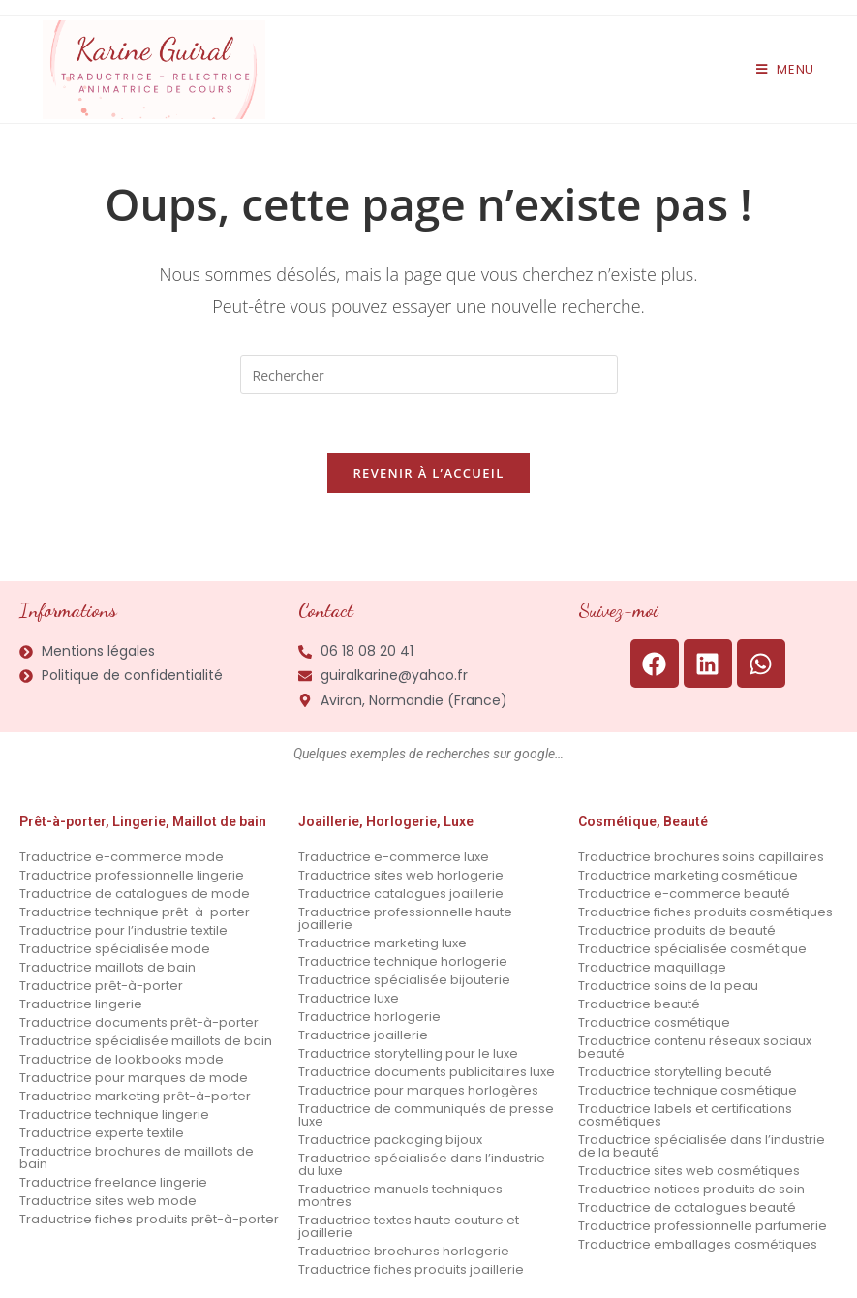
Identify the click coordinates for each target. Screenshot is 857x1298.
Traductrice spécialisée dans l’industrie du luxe (421, 1164)
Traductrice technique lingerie (114, 1114)
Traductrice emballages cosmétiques (697, 1244)
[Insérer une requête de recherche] (429, 374)
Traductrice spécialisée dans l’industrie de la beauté (701, 1145)
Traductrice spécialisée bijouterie (404, 980)
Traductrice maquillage (652, 967)
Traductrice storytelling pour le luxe (408, 1053)
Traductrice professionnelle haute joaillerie (405, 918)
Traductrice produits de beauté (677, 930)
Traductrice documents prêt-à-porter (139, 1022)
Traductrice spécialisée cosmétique (692, 949)
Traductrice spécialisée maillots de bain (145, 1041)
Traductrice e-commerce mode (121, 857)
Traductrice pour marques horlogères (418, 1090)
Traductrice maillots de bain (107, 967)
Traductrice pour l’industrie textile (123, 930)
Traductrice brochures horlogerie (403, 1251)
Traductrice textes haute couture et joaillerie (408, 1226)
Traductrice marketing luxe (382, 943)
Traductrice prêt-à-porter (101, 985)
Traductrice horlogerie (369, 1016)
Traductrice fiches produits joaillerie (411, 1269)
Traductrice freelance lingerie (113, 1182)
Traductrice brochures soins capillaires (701, 857)
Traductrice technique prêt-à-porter (134, 912)
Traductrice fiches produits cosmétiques (705, 912)
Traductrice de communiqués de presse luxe (426, 1114)
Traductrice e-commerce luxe (393, 857)
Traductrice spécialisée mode (114, 949)
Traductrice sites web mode (108, 1200)
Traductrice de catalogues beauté (687, 1207)
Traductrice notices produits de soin (691, 1189)
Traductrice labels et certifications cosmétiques (685, 1114)
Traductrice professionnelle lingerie (131, 875)
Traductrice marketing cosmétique (688, 875)
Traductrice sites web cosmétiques (689, 1170)
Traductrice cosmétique (654, 1022)
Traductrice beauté (639, 1004)
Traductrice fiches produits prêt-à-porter (149, 1219)
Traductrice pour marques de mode (133, 1077)
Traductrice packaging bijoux (390, 1139)
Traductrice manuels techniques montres (400, 1195)
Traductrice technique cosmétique (687, 1090)
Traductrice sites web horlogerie (401, 875)
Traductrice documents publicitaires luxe (426, 1072)
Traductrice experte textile (101, 1133)
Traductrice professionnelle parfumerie (702, 1226)
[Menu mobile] (785, 69)
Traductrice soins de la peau (668, 985)
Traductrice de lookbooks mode (121, 1059)
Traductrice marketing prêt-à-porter (135, 1096)
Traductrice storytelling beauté (675, 1072)
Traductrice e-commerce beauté (684, 893)
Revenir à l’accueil (428, 472)
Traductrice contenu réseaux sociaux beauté (694, 1047)
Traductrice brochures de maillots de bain (136, 1157)
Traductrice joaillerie (363, 1035)
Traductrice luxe (348, 998)
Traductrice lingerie (80, 1004)
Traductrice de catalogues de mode (134, 893)
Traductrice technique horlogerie (402, 961)
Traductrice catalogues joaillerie (401, 893)
